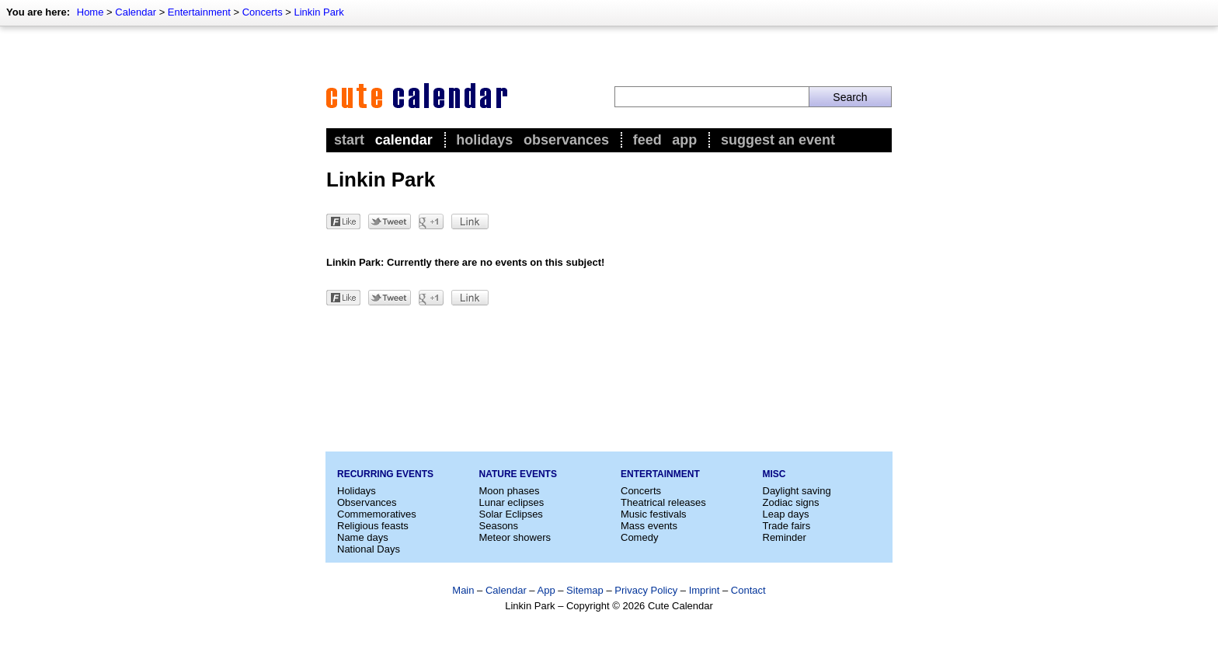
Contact (748, 590)
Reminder (784, 537)
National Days (368, 549)
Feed (647, 140)
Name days (362, 537)
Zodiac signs (791, 502)
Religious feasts (373, 526)
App (684, 140)
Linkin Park (318, 12)
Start (349, 140)
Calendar (135, 12)
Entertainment (199, 12)
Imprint (704, 590)
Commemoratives (376, 514)
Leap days (786, 514)
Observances (566, 140)
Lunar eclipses (512, 502)
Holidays (484, 140)
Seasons (499, 526)
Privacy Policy (645, 590)
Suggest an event (778, 140)
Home (90, 12)
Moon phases (509, 491)
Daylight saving (797, 491)
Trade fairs (787, 526)
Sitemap (585, 590)
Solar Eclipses (511, 514)
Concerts (262, 12)
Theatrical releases (663, 502)
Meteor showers (515, 537)
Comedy (639, 537)
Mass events (649, 526)
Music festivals (654, 514)
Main (463, 590)
